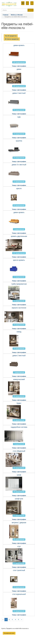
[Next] (21, 619)
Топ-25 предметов (11, 36)
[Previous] (3, 619)
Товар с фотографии (19, 66)
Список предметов (12, 39)
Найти (30, 10)
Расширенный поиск (9, 633)
